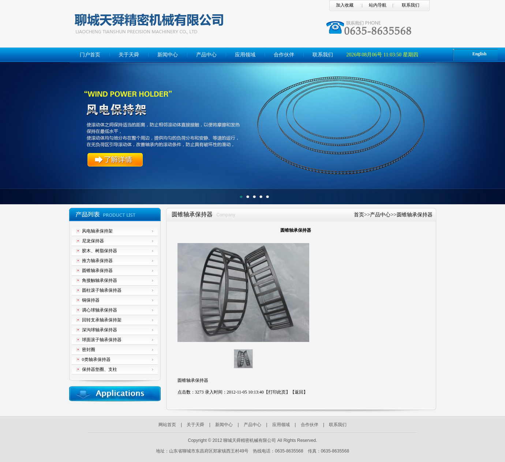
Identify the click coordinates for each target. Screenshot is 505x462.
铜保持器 (91, 300)
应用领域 (245, 54)
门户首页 (90, 54)
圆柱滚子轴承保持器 (101, 290)
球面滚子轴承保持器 (101, 339)
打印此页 (277, 392)
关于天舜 (129, 54)
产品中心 (206, 54)
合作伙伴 (284, 54)
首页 (359, 214)
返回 (299, 392)
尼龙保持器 (93, 240)
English (479, 53)
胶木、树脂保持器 (99, 250)
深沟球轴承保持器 (99, 329)
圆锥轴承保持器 (415, 214)
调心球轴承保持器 (99, 310)
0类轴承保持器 (96, 359)
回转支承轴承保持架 (101, 320)
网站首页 (167, 424)
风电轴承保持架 (97, 231)
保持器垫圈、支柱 (99, 369)
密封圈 (88, 349)
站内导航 (377, 5)
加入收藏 (345, 5)
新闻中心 (167, 54)
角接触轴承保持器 (99, 280)
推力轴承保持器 (97, 260)
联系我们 (410, 5)
